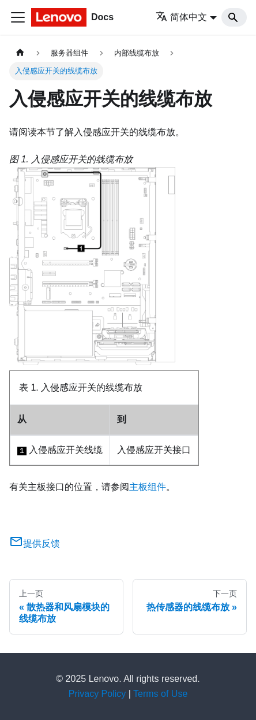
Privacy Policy (97, 694)
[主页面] (20, 53)
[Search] (234, 17)
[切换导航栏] (18, 17)
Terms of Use (160, 694)
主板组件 (147, 487)
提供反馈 (34, 543)
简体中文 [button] (181, 17)
